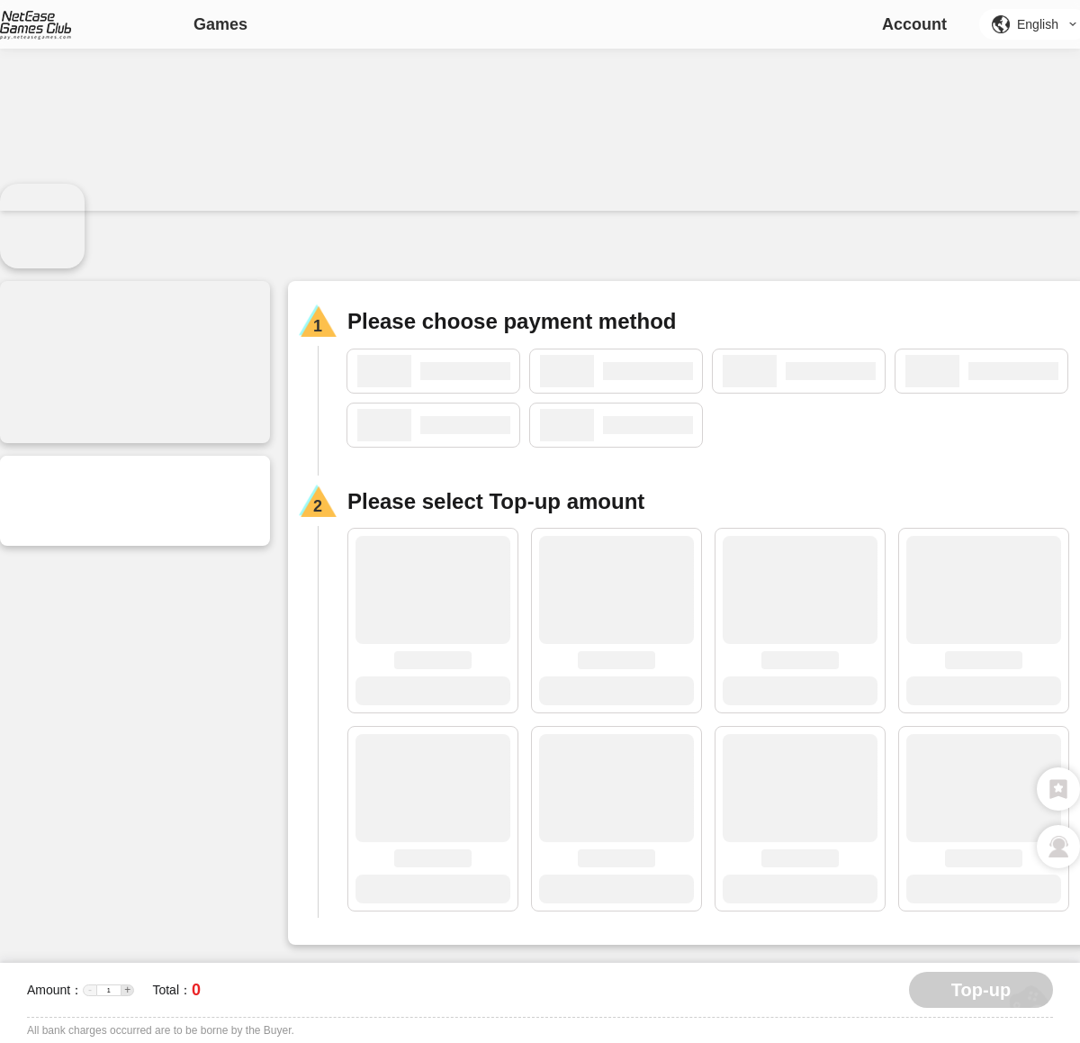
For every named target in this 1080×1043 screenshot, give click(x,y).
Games (221, 24)
